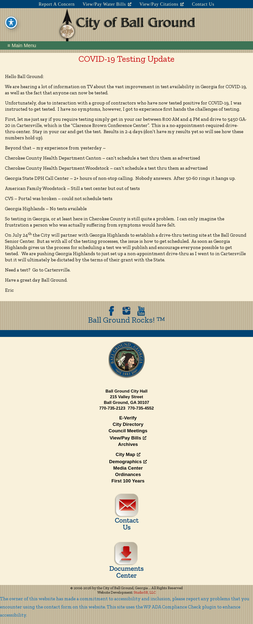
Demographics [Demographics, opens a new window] (128, 461)
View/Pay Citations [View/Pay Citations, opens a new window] (162, 4)
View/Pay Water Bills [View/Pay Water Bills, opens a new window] (107, 4)
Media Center (128, 468)
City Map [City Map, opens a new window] (128, 454)
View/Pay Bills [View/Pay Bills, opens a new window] (128, 437)
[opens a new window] (111, 311)
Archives (128, 444)
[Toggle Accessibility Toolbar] (11, 17)
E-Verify (128, 417)
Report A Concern (57, 4)
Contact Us (203, 4)
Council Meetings (127, 430)
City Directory (128, 424)
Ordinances (128, 474)
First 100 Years (128, 480)
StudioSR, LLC (145, 592)
